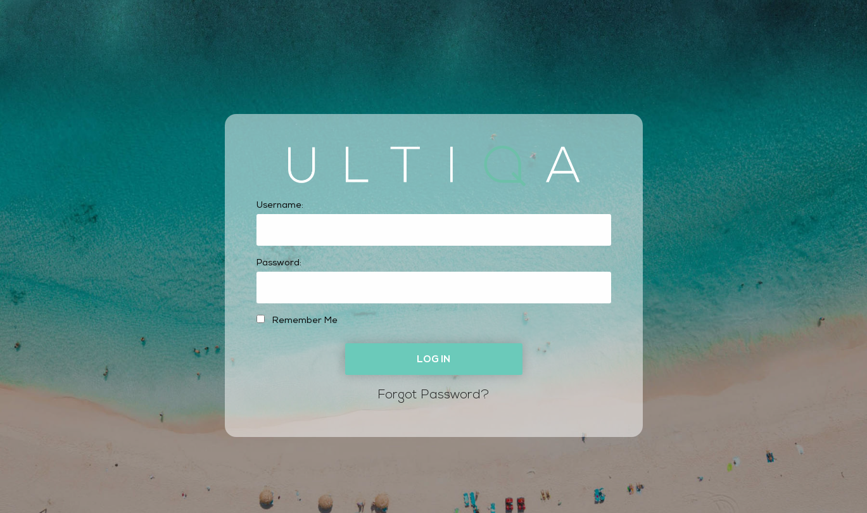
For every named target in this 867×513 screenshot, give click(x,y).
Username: (279, 205)
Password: (278, 263)
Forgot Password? (433, 395)
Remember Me (297, 320)
